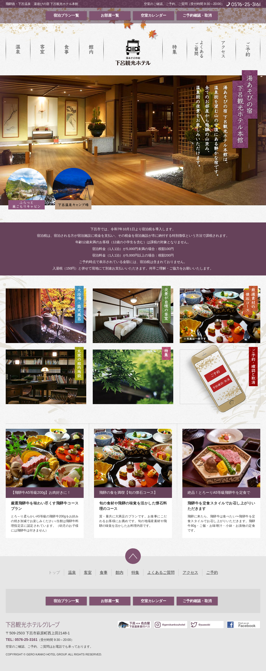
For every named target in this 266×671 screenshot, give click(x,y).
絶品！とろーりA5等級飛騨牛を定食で (219, 492)
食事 (67, 49)
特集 (174, 49)
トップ (54, 572)
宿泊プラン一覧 (66, 15)
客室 (42, 49)
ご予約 (248, 49)
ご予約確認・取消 (197, 15)
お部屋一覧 (110, 15)
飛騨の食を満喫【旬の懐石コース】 (128, 492)
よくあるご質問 (199, 49)
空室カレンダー (153, 15)
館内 (91, 49)
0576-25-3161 (26, 639)
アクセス (223, 49)
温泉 (18, 49)
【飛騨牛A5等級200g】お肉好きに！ (41, 492)
